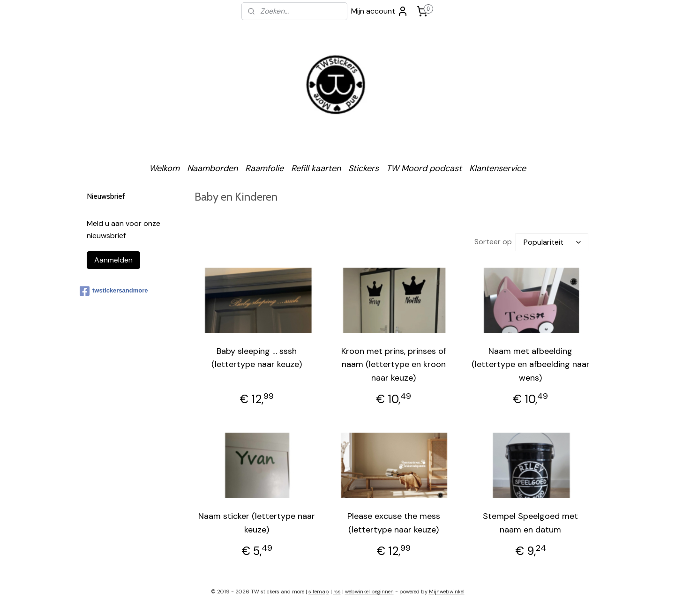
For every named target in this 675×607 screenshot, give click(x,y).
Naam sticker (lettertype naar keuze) (256, 521)
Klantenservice (497, 168)
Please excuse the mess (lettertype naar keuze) (393, 521)
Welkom (164, 168)
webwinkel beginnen (369, 589)
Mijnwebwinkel (447, 589)
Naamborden (212, 168)
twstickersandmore (114, 291)
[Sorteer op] (552, 241)
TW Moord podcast (424, 168)
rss (337, 589)
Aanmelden (113, 260)
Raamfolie (264, 168)
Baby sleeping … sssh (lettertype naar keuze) (256, 356)
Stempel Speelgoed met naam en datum (530, 521)
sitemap (318, 589)
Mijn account (379, 11)
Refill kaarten (316, 168)
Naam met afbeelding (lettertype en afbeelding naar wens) (531, 363)
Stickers (363, 168)
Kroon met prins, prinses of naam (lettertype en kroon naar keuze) (393, 363)
